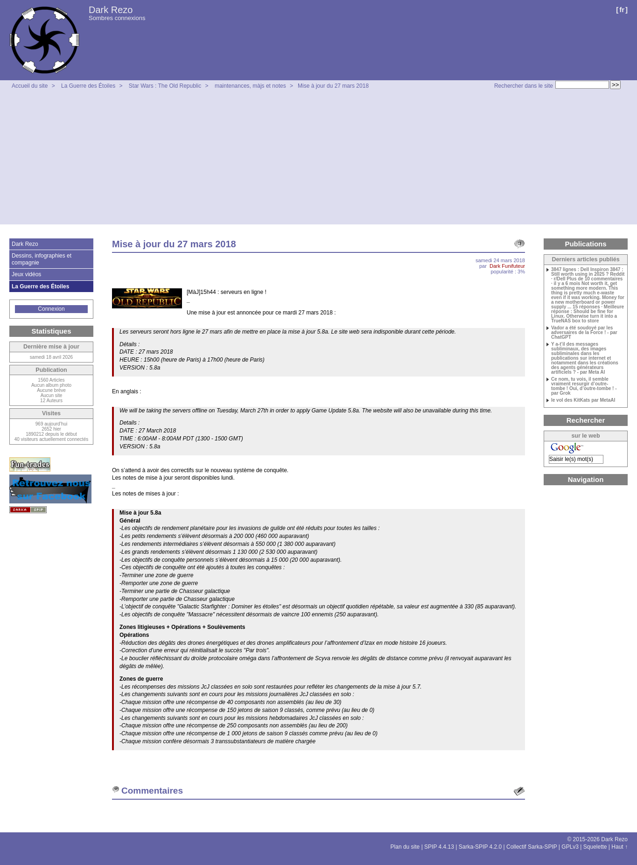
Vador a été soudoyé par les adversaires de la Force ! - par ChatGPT (584, 333)
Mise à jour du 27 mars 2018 (333, 86)
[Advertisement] (319, 159)
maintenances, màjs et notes (250, 86)
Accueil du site (30, 86)
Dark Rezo (111, 10)
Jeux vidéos (26, 274)
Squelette (595, 847)
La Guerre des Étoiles (88, 86)
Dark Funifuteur (507, 266)
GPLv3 (570, 847)
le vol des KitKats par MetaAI (583, 400)
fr (621, 10)
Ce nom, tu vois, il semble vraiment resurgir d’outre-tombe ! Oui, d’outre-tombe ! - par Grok (584, 386)
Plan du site (405, 847)
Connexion (51, 309)
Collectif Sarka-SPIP (531, 847)
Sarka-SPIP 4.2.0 (480, 847)
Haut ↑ (619, 847)
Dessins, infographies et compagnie (41, 258)
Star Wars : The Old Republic (165, 86)
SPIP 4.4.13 (439, 847)
